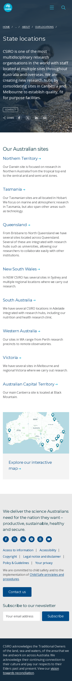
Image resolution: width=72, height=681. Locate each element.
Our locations (44, 27)
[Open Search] (63, 7)
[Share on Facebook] (19, 118)
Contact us (17, 592)
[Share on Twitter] (28, 118)
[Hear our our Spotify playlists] (32, 539)
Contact (10, 109)
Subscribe (56, 616)
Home (6, 27)
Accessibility (48, 550)
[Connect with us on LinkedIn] (23, 539)
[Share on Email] (45, 118)
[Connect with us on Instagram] (14, 539)
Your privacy (44, 563)
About (26, 27)
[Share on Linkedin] (36, 118)
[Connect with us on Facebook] (6, 539)
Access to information (18, 550)
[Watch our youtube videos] (49, 539)
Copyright (10, 556)
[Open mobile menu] (52, 7)
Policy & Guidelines (16, 563)
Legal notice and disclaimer (42, 556)
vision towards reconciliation (31, 670)
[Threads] (40, 539)
